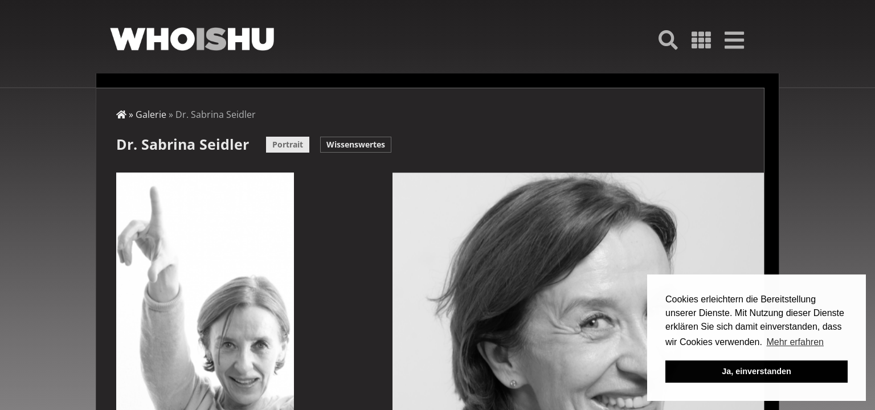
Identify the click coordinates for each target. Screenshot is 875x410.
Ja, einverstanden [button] (756, 371)
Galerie (151, 114)
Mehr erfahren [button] (795, 342)
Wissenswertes (355, 144)
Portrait (287, 144)
